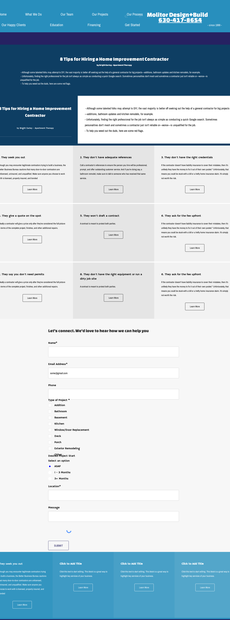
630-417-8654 (180, 19)
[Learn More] (32, 189)
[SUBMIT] (58, 545)
